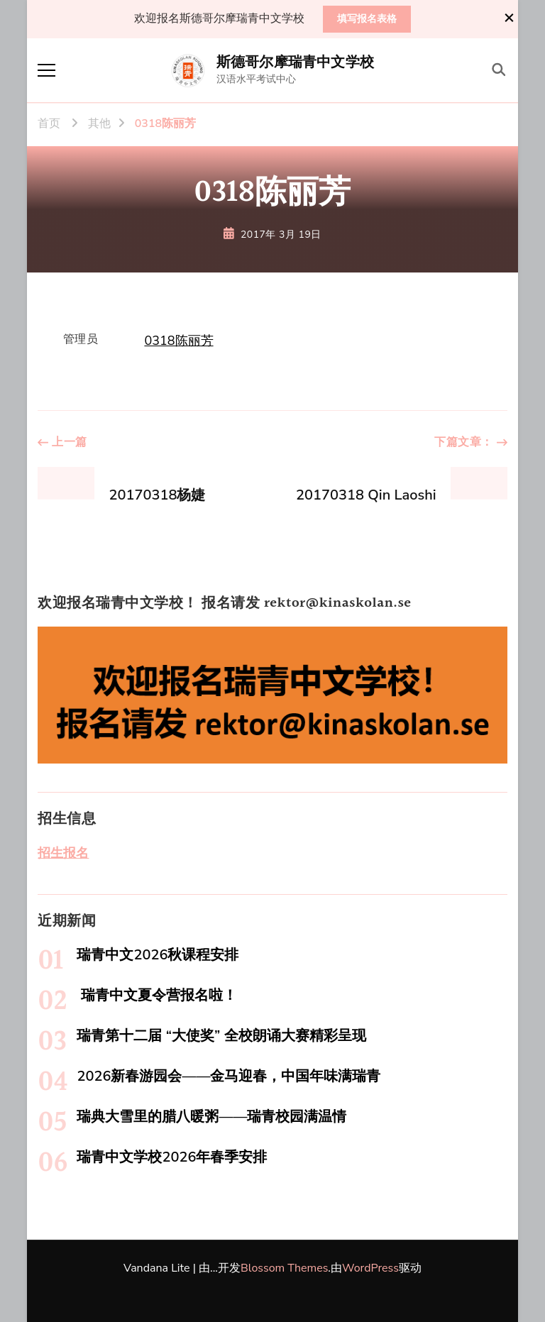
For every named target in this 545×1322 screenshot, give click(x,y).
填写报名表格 (367, 19)
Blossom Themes (284, 1268)
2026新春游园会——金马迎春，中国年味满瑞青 (228, 1076)
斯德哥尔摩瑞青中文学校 (295, 62)
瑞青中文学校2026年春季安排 (172, 1157)
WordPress (370, 1268)
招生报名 (63, 852)
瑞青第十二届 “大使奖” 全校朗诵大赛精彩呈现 (221, 1035)
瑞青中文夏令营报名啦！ (156, 995)
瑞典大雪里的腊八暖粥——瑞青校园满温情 (211, 1116)
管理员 (81, 339)
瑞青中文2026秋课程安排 (157, 954)
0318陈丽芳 (178, 340)
